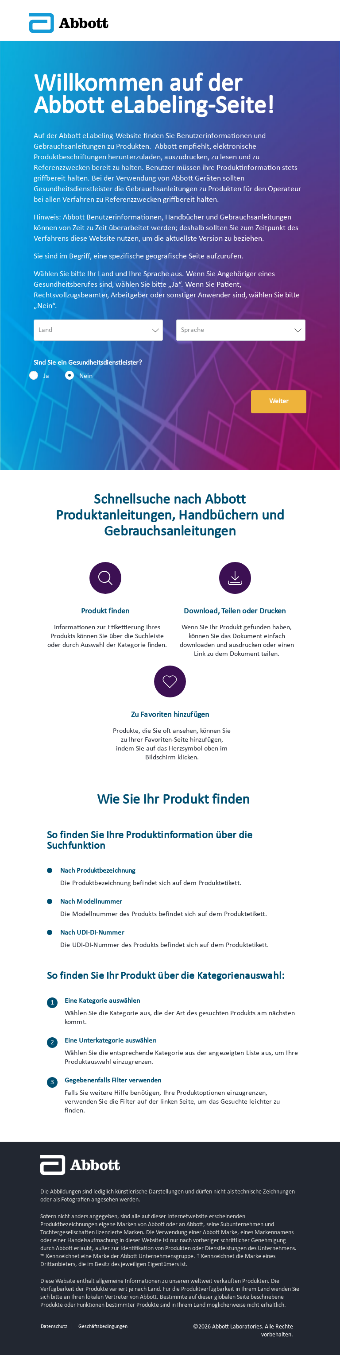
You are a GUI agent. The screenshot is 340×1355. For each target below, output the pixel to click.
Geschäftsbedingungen (103, 1326)
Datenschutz (54, 1326)
